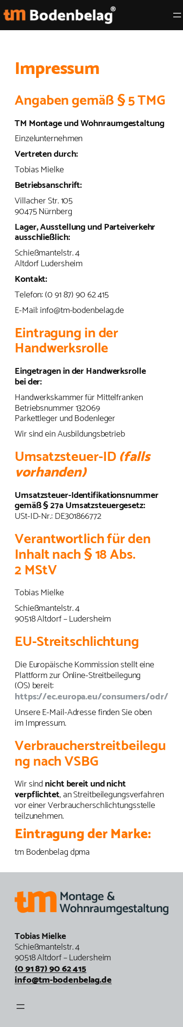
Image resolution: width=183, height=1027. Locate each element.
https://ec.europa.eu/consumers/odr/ (91, 697)
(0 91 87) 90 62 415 (50, 969)
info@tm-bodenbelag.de (63, 980)
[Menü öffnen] (177, 15)
